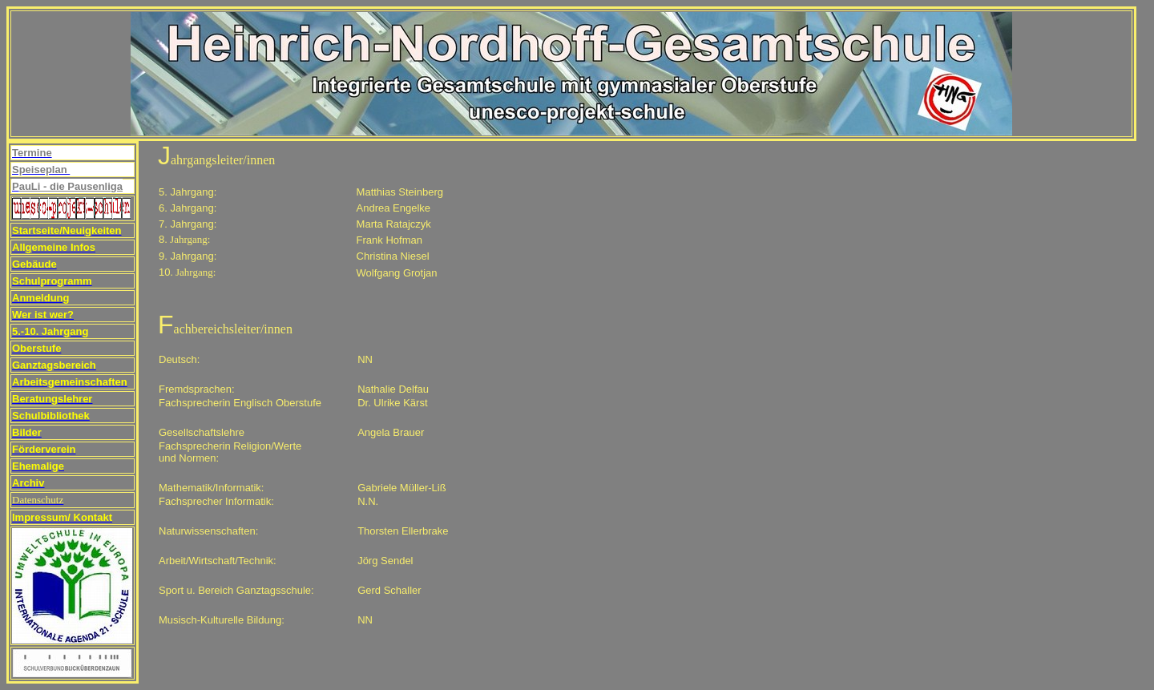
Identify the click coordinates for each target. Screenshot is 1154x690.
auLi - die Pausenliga (71, 186)
